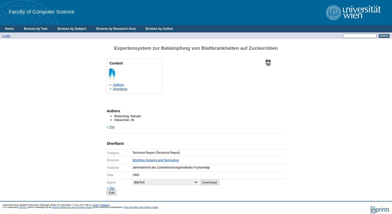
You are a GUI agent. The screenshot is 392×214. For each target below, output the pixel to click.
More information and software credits (141, 207)
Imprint (96, 205)
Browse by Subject (72, 28)
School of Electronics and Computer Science (72, 207)
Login (6, 36)
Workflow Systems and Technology (155, 160)
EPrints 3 (23, 207)
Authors (118, 84)
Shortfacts (120, 89)
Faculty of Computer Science (41, 11)
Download (209, 182)
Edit (111, 192)
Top (110, 127)
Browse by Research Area (116, 28)
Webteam (105, 205)
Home (9, 28)
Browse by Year (36, 28)
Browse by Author (159, 28)
